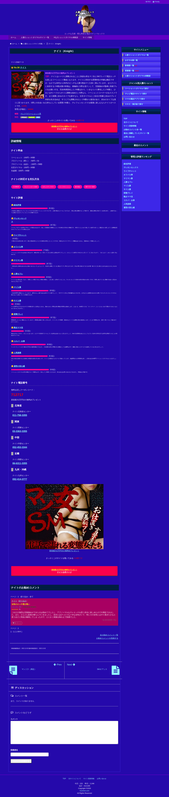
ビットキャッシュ (64, 186)
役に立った (17, 623)
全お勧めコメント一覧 (109, 635)
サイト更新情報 (130, 126)
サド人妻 (127, 189)
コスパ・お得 (129, 200)
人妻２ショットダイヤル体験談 (137, 76)
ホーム (13, 37)
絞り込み (22, 601)
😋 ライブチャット (19, 235)
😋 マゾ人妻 (16, 287)
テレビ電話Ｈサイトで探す (136, 94)
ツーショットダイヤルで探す (137, 88)
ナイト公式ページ (64, 127)
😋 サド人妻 (16, 301)
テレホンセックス (131, 167)
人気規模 (127, 204)
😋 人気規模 (16, 353)
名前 (64, 750)
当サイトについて (131, 122)
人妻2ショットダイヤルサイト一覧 (35, 37)
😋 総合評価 (16, 205)
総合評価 (127, 164)
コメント (14, 719)
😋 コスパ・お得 (18, 341)
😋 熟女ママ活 (17, 328)
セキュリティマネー (48, 186)
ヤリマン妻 (128, 178)
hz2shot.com (84, 791)
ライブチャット (130, 171)
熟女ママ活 (128, 197)
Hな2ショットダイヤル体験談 (66, 37)
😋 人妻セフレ (17, 274)
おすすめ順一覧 (131, 60)
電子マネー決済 (90, 186)
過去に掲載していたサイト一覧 (136, 133)
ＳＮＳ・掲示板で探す (134, 104)
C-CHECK (16, 186)
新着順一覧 (131, 65)
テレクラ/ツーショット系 (30, 114)
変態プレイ (128, 193)
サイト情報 (87, 37)
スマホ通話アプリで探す (135, 99)
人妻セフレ (128, 182)
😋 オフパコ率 (17, 247)
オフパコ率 (128, 175)
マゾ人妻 (127, 186)
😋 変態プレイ (17, 314)
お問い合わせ (129, 137)
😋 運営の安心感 (18, 366)
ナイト (23, 67)
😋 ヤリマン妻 (17, 260)
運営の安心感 (129, 208)
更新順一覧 (132, 71)
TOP (125, 119)
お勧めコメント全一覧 (133, 129)
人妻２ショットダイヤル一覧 (137, 55)
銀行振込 (77, 186)
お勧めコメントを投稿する (107, 638)
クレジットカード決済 (30, 186)
